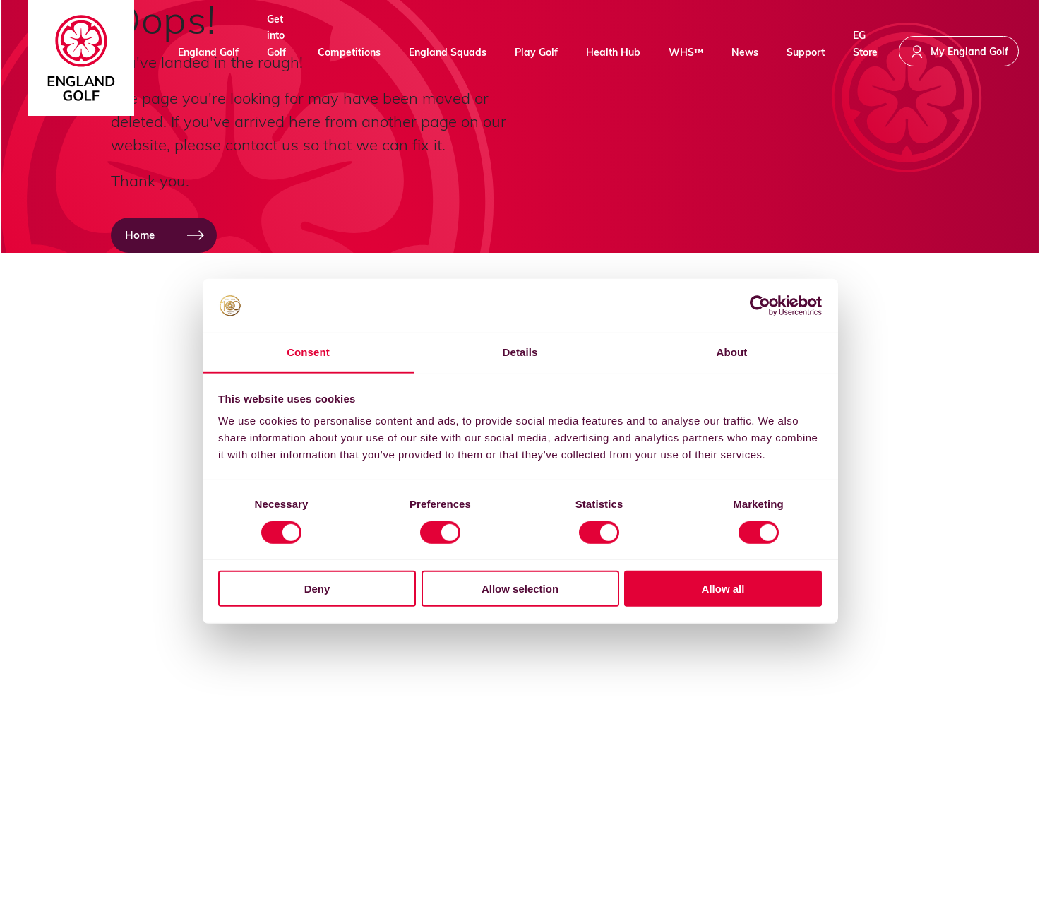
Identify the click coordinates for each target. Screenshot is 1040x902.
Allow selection (520, 589)
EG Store (865, 49)
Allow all (723, 589)
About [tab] (732, 352)
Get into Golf (276, 49)
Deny (317, 589)
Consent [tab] (308, 352)
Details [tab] (520, 352)
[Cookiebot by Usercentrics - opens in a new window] (760, 305)
